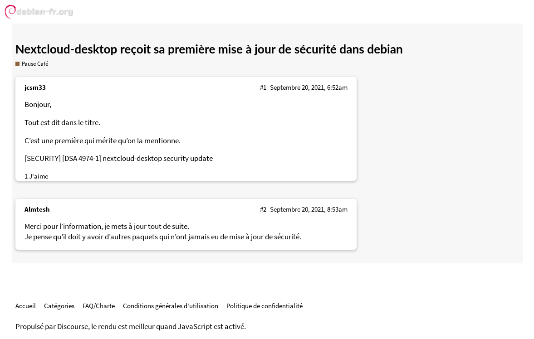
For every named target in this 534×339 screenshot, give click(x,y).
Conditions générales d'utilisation (170, 305)
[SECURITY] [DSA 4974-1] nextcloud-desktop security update (118, 158)
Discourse (72, 326)
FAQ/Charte (99, 305)
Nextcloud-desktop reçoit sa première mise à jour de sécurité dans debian (209, 49)
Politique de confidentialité (264, 305)
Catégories (59, 305)
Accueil (25, 305)
